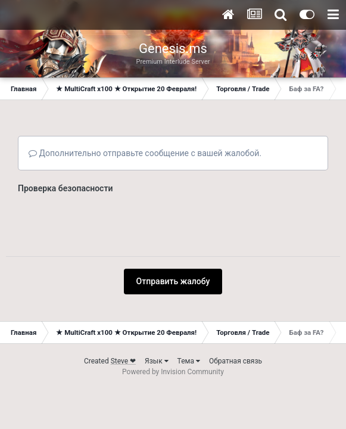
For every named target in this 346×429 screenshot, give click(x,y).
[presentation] (108, 221)
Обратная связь (235, 361)
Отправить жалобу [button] (173, 281)
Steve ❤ (123, 361)
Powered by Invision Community (173, 372)
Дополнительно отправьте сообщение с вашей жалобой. (145, 153)
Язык (157, 361)
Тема (188, 361)
